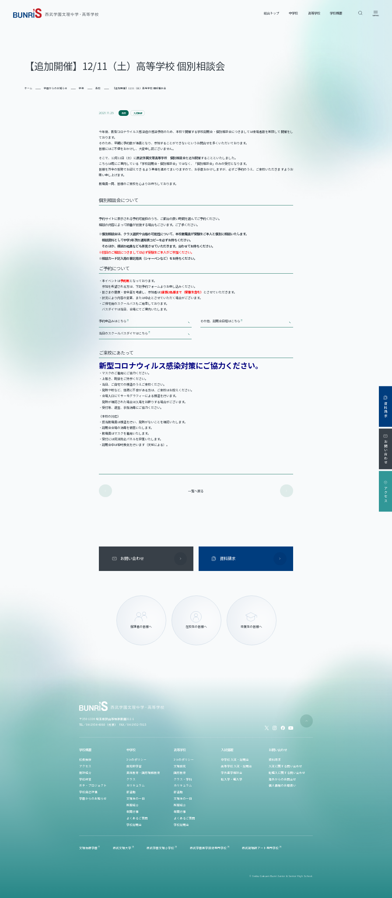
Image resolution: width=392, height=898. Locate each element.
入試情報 (137, 113)
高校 (124, 113)
